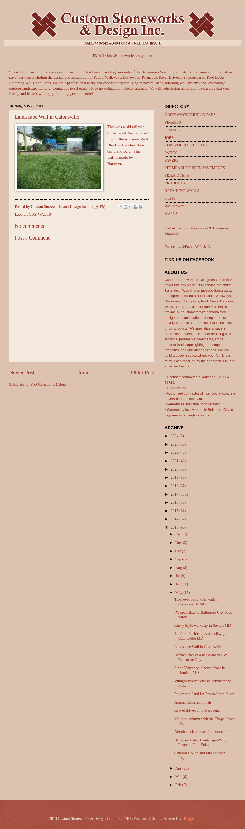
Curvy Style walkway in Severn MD (202, 625)
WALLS (44, 214)
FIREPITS (173, 122)
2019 (175, 477)
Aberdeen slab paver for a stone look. (203, 732)
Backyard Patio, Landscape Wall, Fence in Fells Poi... (200, 742)
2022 (175, 452)
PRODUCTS (175, 183)
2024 (175, 436)
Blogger (189, 818)
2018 (175, 486)
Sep (178, 559)
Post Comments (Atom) (49, 384)
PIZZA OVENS (177, 175)
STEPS (170, 198)
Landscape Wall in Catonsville (198, 647)
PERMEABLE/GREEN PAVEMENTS (195, 168)
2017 (175, 494)
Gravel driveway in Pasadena (197, 710)
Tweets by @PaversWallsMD (187, 247)
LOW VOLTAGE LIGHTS (186, 145)
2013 (175, 527)
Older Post (142, 372)
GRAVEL (172, 130)
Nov (179, 542)
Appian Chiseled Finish (192, 702)
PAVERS (172, 160)
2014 (175, 519)
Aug (179, 567)
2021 (175, 461)
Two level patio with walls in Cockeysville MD (196, 601)
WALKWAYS (176, 206)
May (179, 592)
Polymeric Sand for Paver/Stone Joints (204, 694)
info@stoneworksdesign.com (129, 56)
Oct (178, 551)
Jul (178, 576)
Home (82, 372)
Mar (179, 777)
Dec (178, 534)
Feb (178, 785)
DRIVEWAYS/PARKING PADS (190, 115)
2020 (175, 469)
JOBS (31, 214)
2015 (175, 511)
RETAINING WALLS (182, 191)
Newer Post (22, 372)
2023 (175, 444)
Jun (178, 584)
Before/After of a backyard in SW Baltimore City (200, 657)
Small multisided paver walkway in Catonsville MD (201, 635)
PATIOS (171, 153)
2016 (175, 502)
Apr (178, 768)
